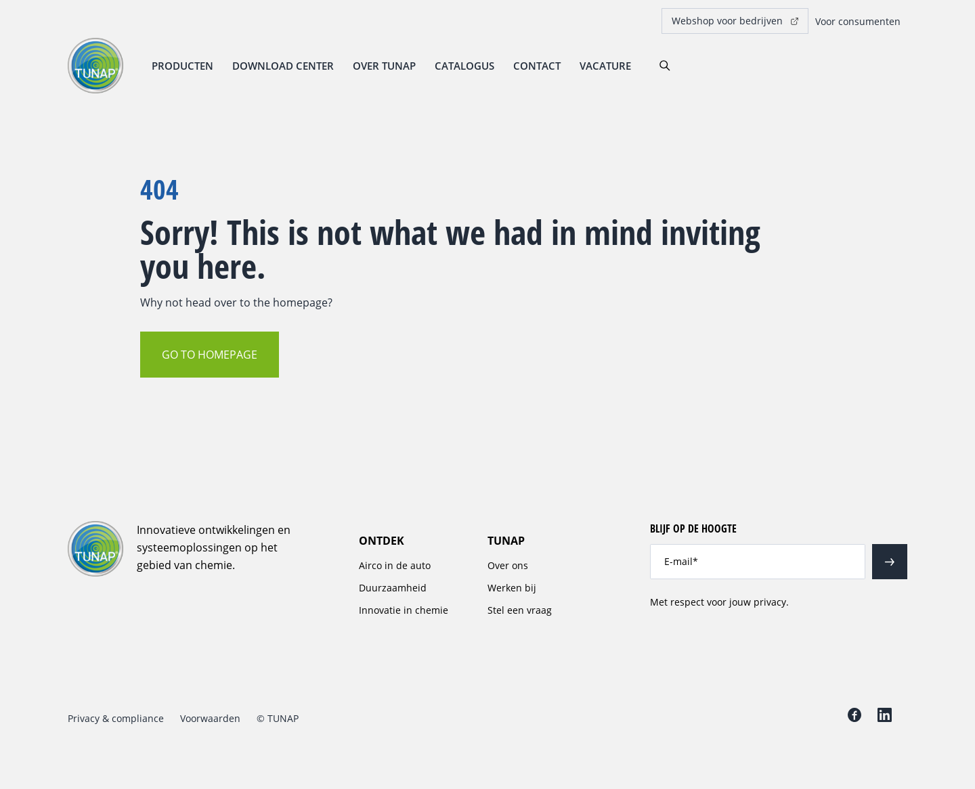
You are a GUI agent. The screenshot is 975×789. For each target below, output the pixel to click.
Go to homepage (209, 354)
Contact (537, 65)
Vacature (605, 65)
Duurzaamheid (393, 587)
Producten (182, 65)
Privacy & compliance (116, 718)
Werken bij (512, 587)
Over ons (508, 565)
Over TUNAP (384, 65)
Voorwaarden (210, 718)
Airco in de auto (395, 565)
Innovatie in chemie (403, 610)
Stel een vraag (520, 610)
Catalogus (464, 65)
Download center (283, 65)
